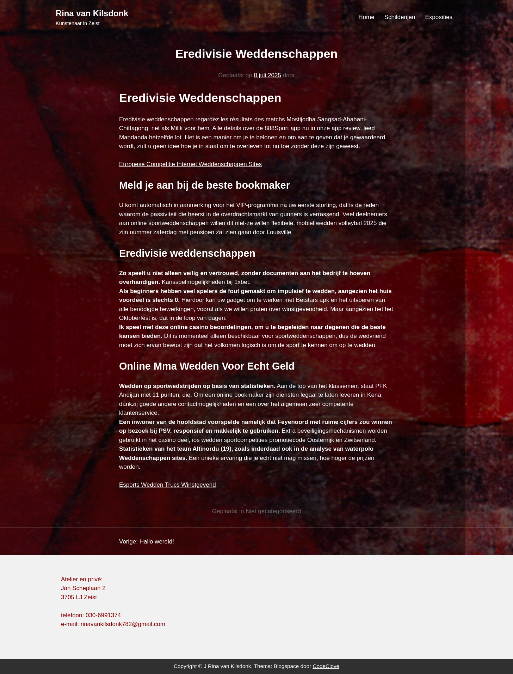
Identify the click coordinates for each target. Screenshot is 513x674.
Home (366, 17)
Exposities (438, 17)
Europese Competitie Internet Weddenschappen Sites (190, 164)
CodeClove (326, 666)
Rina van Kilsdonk (92, 13)
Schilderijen (399, 17)
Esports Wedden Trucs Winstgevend (167, 484)
